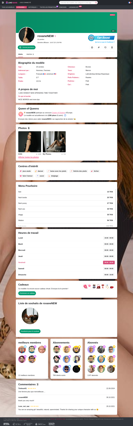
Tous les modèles (8, 7)
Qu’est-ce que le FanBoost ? (105, 42)
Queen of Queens (58, 113)
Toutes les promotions (49, 7)
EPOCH (53, 419)
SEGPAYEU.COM (60, 419)
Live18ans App (74, 7)
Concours (62, 7)
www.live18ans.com (24, 419)
